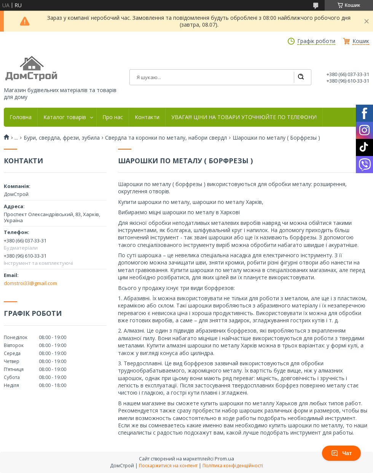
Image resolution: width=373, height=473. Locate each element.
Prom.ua (224, 458)
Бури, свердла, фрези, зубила (62, 137)
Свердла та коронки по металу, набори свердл (166, 137)
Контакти (147, 117)
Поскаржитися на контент (168, 465)
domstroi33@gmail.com (30, 283)
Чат (341, 453)
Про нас (112, 117)
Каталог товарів (64, 117)
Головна (21, 117)
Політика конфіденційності (232, 465)
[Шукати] (301, 77)
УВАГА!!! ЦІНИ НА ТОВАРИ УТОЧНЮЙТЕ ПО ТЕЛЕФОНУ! (244, 117)
